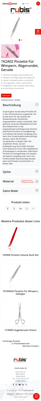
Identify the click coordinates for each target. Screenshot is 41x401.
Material (8, 181)
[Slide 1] (19, 40)
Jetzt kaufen (6, 96)
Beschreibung (12, 105)
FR (25, 4)
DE (23, 4)
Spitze (7, 172)
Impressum (10, 394)
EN (28, 4)
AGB (26, 394)
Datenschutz (19, 394)
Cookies (31, 394)
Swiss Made (10, 191)
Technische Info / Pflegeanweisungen (27, 181)
